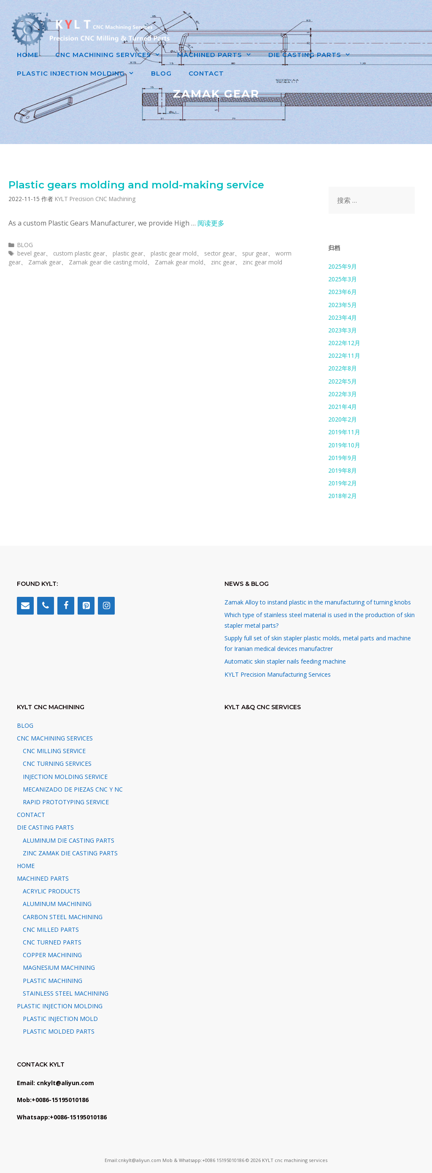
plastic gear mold (174, 253)
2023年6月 (342, 292)
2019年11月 (344, 432)
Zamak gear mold (179, 262)
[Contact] (25, 606)
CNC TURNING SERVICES (57, 763)
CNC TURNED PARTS (52, 942)
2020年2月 (342, 419)
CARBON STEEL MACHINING (63, 917)
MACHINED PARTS (218, 55)
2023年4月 (342, 317)
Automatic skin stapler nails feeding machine (285, 661)
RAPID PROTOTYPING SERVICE (66, 802)
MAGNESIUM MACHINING (59, 967)
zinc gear (223, 262)
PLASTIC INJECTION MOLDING (80, 73)
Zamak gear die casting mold (108, 262)
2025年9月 (342, 266)
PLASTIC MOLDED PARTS (58, 1031)
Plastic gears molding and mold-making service (136, 185)
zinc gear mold (262, 262)
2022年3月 (342, 394)
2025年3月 (342, 279)
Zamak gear (44, 262)
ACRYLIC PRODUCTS (51, 891)
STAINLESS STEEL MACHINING (65, 993)
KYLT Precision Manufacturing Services (277, 674)
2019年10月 (344, 445)
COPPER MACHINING (52, 955)
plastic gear (128, 253)
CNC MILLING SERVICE (54, 751)
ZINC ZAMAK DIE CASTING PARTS (70, 853)
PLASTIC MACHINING (52, 981)
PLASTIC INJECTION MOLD (60, 1019)
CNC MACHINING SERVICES (112, 55)
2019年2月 (342, 483)
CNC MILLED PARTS (51, 929)
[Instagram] (106, 606)
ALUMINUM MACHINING (57, 904)
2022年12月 (344, 343)
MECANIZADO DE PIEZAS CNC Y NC (73, 789)
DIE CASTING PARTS (313, 55)
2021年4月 (342, 407)
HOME (27, 55)
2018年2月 (342, 496)
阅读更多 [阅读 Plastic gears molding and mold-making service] (210, 223)
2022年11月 (344, 355)
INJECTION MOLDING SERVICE (65, 777)
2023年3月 (342, 330)
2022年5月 (342, 381)
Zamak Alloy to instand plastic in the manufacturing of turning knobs (317, 602)
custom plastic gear (79, 253)
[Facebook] (65, 606)
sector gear (219, 253)
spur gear (255, 253)
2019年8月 (342, 470)
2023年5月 (342, 305)
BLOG (161, 73)
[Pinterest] (86, 606)
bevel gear (31, 253)
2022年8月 (342, 368)
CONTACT (206, 73)
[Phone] (45, 606)
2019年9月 (342, 458)
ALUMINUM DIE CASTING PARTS (68, 840)
